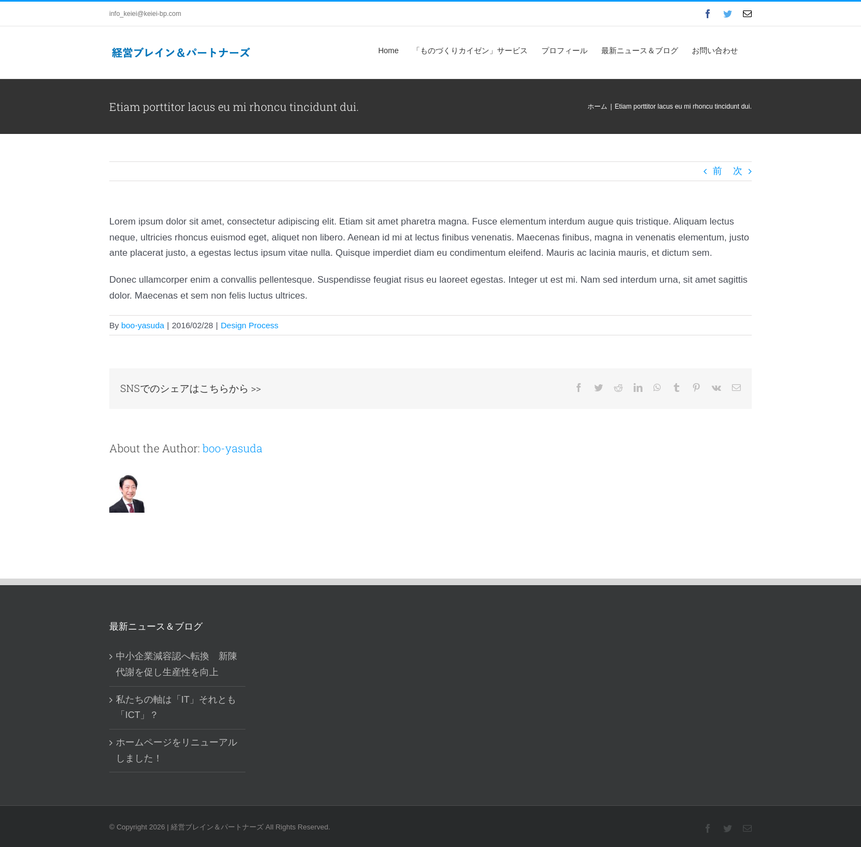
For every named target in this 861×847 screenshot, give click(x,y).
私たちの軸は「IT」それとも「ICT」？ (176, 707)
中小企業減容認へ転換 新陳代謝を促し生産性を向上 (176, 664)
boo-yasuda (142, 325)
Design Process (249, 325)
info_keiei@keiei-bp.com (145, 14)
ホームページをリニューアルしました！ (176, 750)
